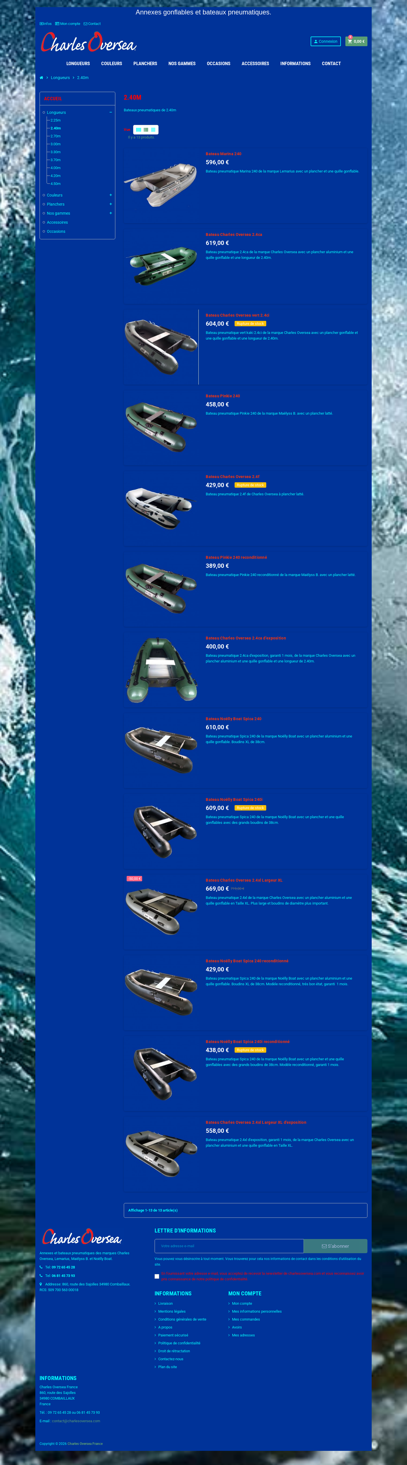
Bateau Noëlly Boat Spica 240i (234, 799)
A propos (165, 1327)
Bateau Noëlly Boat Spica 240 (233, 718)
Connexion (325, 41)
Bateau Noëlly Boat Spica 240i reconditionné (248, 1041)
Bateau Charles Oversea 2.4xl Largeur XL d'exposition (256, 1122)
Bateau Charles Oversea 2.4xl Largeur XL (244, 880)
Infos (46, 24)
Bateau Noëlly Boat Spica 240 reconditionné (247, 961)
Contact (92, 24)
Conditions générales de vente (182, 1319)
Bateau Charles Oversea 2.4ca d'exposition (246, 638)
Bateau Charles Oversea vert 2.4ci (237, 315)
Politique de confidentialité (179, 1343)
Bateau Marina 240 (223, 154)
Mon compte (67, 24)
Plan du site (167, 1367)
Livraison (165, 1303)
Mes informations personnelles (257, 1311)
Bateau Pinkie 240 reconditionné (236, 557)
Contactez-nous (170, 1359)
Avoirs (237, 1327)
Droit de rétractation (174, 1351)
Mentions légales (172, 1311)
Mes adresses (243, 1335)
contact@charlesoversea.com (76, 1421)
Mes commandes (246, 1319)
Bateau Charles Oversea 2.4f (232, 476)
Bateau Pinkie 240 (223, 396)
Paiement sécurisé (173, 1335)
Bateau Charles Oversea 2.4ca (234, 234)
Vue (127, 129)
